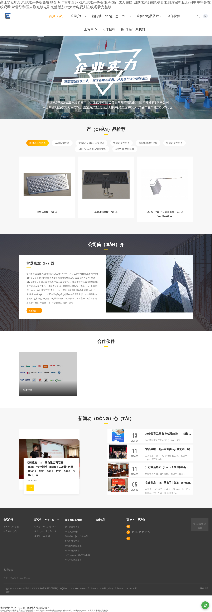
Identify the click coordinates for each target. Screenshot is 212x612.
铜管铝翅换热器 (174, 143)
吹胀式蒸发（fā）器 (47, 212)
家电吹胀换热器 (37, 143)
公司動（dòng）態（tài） (46, 526)
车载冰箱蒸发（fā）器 (105, 212)
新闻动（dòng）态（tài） (111, 16)
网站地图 (204, 588)
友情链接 (8, 569)
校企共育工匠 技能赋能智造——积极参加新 (169, 433)
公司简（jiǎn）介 (11, 526)
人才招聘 (108, 29)
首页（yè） (57, 16)
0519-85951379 (140, 532)
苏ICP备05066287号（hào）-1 (85, 588)
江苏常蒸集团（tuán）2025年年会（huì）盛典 (169, 467)
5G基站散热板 (62, 143)
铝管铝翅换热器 (121, 143)
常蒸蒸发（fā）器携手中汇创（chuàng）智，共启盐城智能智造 (169, 482)
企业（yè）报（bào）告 (45, 531)
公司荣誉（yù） (11, 531)
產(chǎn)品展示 (149, 16)
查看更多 (34, 310)
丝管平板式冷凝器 (124, 149)
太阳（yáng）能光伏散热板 (92, 149)
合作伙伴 (173, 16)
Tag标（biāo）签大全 (20, 578)
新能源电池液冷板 (148, 143)
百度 (6, 578)
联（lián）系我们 (133, 29)
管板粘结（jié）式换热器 (91, 143)
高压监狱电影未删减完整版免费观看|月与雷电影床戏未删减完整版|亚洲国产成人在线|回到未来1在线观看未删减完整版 (54, 610)
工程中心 (90, 29)
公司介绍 (79, 16)
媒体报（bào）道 (42, 536)
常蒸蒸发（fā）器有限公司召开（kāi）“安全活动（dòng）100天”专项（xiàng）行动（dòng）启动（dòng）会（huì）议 (51, 469)
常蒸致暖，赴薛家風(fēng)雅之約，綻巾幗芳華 (169, 449)
